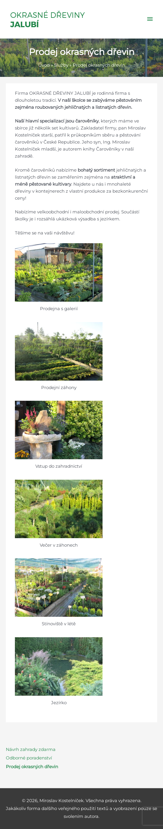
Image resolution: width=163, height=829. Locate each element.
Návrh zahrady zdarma (31, 749)
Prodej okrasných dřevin (32, 766)
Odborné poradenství (29, 758)
